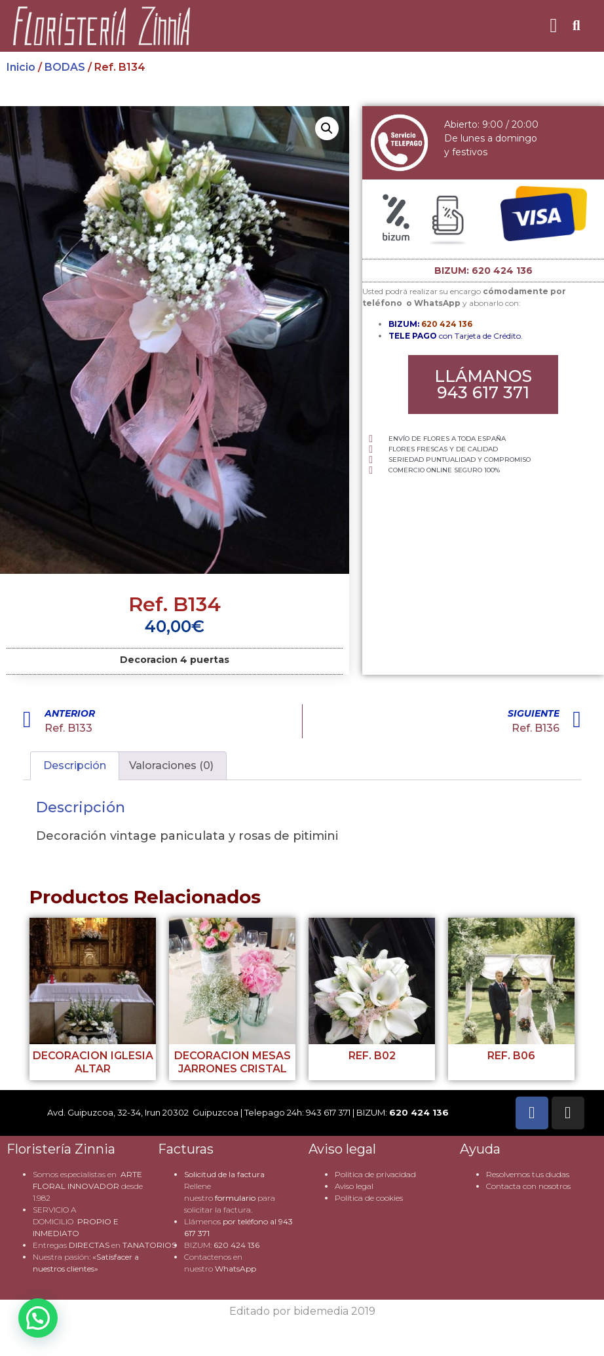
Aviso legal (354, 1186)
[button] (553, 26)
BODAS (65, 67)
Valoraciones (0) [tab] (171, 765)
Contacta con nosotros (528, 1186)
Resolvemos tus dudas (527, 1174)
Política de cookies (369, 1198)
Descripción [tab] (74, 765)
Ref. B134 (174, 604)
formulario (235, 1198)
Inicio (21, 67)
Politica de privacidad (375, 1174)
